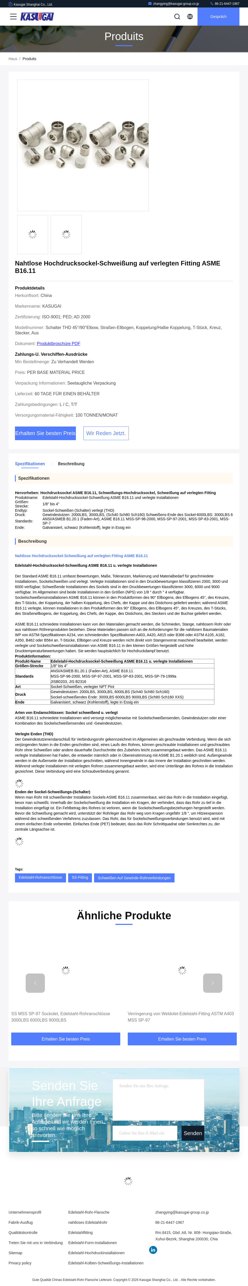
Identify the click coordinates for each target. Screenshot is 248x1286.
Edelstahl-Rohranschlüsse (40, 877)
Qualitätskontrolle (23, 1232)
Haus (13, 59)
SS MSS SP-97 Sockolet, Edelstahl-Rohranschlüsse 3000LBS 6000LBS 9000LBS (60, 1016)
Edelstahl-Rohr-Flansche (88, 1212)
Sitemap (15, 1253)
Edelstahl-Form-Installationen (92, 1243)
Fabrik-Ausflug (21, 1222)
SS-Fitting (80, 877)
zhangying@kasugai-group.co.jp (173, 4)
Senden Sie (193, 1135)
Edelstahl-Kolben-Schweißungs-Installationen (106, 1263)
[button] (35, 983)
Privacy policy (20, 1263)
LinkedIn (153, 1250)
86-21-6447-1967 (224, 4)
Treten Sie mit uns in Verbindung (36, 1243)
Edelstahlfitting (80, 1232)
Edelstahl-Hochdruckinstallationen (96, 1253)
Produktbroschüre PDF (58, 343)
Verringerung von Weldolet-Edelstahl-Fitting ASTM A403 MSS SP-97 (181, 1016)
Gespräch (218, 16)
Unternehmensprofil (25, 1212)
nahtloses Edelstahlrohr (87, 1222)
